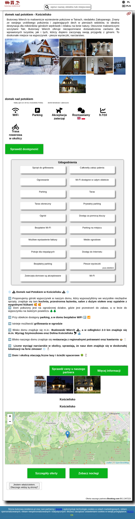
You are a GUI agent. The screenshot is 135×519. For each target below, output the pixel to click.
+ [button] (10, 416)
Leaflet (109, 463)
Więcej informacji (108, 370)
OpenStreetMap (122, 463)
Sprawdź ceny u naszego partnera (68, 370)
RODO (130, 511)
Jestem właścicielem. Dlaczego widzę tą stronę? (24, 486)
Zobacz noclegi (88, 473)
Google (58, 509)
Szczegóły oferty (46, 473)
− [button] (10, 421)
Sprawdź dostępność (24, 149)
